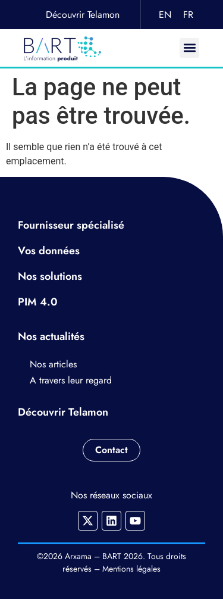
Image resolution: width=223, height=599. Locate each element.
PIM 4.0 (38, 302)
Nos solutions (50, 276)
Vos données (49, 250)
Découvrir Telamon (83, 14)
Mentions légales (131, 569)
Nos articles (53, 364)
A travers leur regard (71, 380)
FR (188, 14)
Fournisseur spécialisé (71, 225)
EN (165, 14)
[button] (189, 48)
